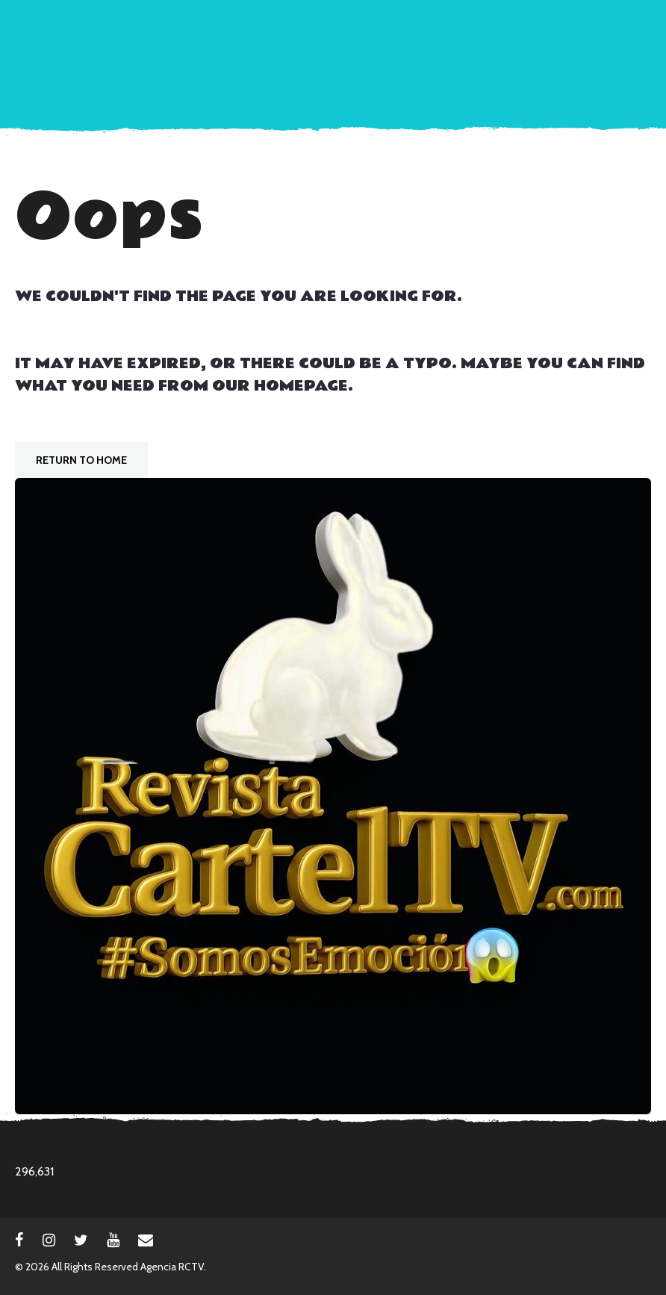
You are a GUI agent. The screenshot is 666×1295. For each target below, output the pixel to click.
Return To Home (81, 460)
